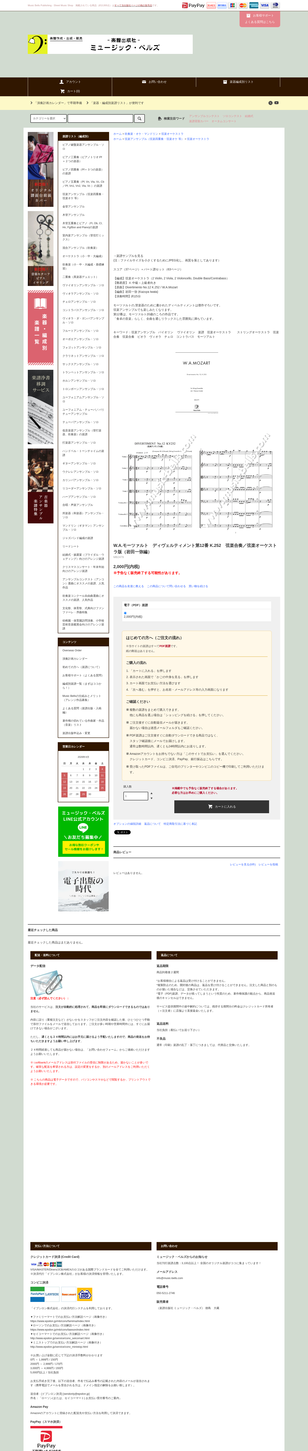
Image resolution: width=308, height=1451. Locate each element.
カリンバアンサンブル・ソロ (80, 480)
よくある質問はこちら (260, 22)
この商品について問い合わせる (166, 586)
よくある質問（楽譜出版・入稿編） (81, 710)
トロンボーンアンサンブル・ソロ (83, 389)
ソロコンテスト (232, 116)
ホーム (117, 133)
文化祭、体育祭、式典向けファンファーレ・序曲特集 (83, 610)
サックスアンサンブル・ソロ (80, 364)
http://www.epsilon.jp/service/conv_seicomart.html (60, 1338)
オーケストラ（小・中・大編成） (83, 256)
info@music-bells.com (170, 1278)
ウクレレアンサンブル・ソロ (80, 471)
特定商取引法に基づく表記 (180, 823)
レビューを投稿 (268, 864)
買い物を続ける (198, 586)
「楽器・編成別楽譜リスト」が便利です (114, 103)
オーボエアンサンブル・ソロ (80, 339)
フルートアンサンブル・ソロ (80, 330)
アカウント (70, 81)
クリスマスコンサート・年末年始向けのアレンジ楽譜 (83, 569)
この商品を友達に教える (128, 586)
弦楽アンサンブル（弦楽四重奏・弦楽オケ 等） (154, 139)
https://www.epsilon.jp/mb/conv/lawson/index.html (59, 1329)
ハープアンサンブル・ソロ (79, 496)
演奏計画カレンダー (74, 658)
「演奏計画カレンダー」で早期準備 (55, 103)
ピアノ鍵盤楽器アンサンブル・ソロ (83, 146)
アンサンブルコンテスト (204, 116)
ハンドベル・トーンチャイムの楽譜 (83, 453)
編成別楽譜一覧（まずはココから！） (81, 685)
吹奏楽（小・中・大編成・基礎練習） (83, 266)
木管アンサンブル (73, 214)
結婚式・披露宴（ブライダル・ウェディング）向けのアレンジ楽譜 (83, 556)
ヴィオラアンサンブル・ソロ (80, 293)
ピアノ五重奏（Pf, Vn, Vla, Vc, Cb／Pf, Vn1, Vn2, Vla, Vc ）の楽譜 (83, 183)
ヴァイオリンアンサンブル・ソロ (83, 285)
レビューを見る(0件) (243, 864)
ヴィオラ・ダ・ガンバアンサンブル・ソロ (83, 320)
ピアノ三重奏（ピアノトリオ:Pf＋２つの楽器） (82, 159)
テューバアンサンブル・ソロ (80, 422)
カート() (70, 91)
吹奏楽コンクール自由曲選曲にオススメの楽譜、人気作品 (83, 597)
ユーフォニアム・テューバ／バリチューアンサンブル (83, 411)
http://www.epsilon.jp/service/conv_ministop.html (59, 1346)
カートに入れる (222, 806)
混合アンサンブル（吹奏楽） (80, 247)
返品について (152, 823)
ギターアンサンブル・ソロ (79, 463)
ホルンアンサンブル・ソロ (79, 380)
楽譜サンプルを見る (129, 256)
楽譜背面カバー (199, 121)
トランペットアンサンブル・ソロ (83, 372)
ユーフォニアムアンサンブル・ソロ (83, 399)
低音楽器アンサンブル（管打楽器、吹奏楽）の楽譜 (81, 432)
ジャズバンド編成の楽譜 (77, 538)
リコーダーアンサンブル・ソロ (81, 488)
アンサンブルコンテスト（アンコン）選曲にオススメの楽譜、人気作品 (83, 583)
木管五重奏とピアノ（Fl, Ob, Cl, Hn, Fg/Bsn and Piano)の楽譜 (82, 225)
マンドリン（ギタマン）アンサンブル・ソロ (83, 527)
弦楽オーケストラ (172, 133)
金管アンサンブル (73, 206)
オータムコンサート (224, 121)
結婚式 (249, 116)
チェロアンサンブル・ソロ (79, 301)
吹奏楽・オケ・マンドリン (141, 133)
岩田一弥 (131, 291)
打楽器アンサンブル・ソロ (79, 442)
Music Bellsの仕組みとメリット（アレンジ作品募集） (81, 698)
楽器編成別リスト (238, 81)
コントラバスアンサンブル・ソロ (83, 310)
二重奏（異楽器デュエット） (80, 276)
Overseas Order (72, 650)
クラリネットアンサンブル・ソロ (83, 355)
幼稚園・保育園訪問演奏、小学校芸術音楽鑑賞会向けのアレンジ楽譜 (83, 624)
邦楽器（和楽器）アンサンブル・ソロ (83, 515)
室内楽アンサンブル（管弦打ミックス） (83, 237)
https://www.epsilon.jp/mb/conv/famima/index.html (60, 1321)
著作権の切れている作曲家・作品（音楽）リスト (83, 722)
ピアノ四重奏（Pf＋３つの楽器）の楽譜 (83, 171)
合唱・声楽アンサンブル (77, 504)
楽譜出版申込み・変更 (76, 733)
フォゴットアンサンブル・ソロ (81, 347)
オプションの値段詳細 (127, 823)
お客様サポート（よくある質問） (83, 675)
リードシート (70, 546)
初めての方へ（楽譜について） (81, 667)
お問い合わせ (154, 81)
